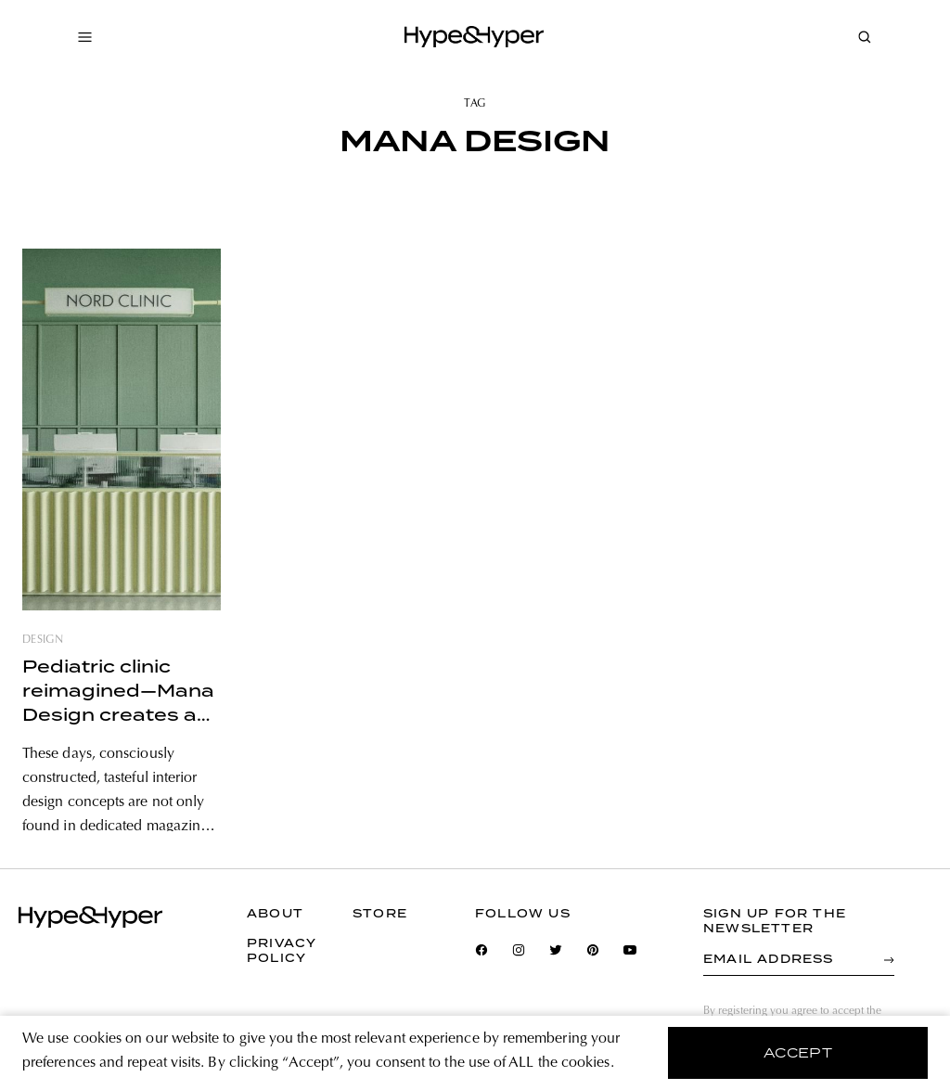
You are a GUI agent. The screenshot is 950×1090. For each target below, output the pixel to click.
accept (798, 1052)
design (42, 640)
